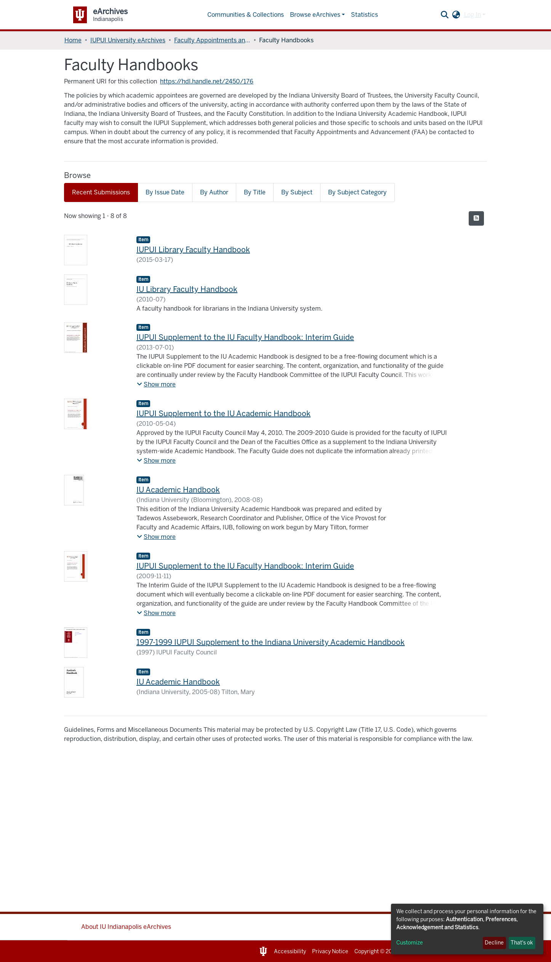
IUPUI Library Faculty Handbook (193, 249)
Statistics (364, 14)
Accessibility (290, 951)
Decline (494, 943)
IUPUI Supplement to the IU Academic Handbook (223, 413)
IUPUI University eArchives (127, 40)
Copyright (366, 951)
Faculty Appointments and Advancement (212, 40)
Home (73, 40)
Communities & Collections (245, 14)
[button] (456, 14)
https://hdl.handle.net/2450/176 (206, 81)
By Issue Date (165, 192)
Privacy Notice (330, 951)
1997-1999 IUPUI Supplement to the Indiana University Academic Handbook (270, 642)
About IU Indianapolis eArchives (126, 926)
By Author (214, 192)
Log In (472, 14)
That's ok (522, 943)
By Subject (296, 192)
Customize (409, 943)
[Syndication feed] (476, 218)
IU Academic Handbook (178, 489)
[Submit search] (445, 15)
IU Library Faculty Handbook (186, 289)
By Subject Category (357, 192)
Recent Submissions (101, 192)
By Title (255, 192)
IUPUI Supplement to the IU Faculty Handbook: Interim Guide (245, 337)
